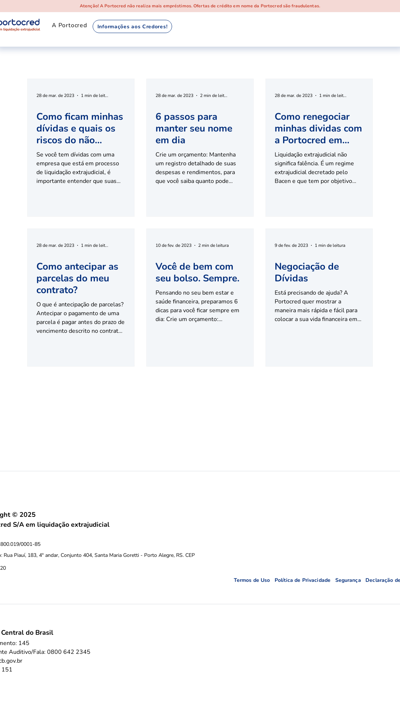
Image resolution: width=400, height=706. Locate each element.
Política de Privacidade (305, 580)
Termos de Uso (254, 580)
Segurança (350, 580)
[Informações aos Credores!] (132, 26)
